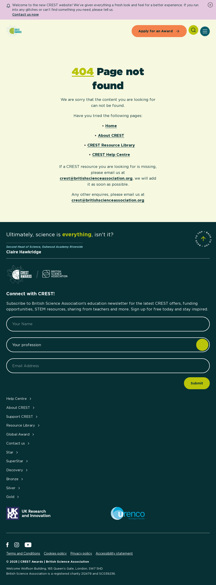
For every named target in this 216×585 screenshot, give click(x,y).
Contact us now (25, 14)
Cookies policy (55, 553)
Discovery (17, 470)
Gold (13, 497)
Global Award (20, 434)
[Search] (193, 30)
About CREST (111, 135)
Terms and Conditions (23, 553)
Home (111, 125)
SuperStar (17, 461)
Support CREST (22, 417)
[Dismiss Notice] (210, 5)
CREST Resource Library (111, 145)
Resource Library (23, 425)
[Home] (13, 31)
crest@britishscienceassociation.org (96, 178)
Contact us (18, 443)
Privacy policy (81, 553)
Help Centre (19, 399)
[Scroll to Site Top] (203, 239)
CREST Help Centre (111, 154)
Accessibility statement (114, 553)
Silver (13, 488)
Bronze (15, 479)
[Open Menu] (205, 31)
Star (12, 452)
